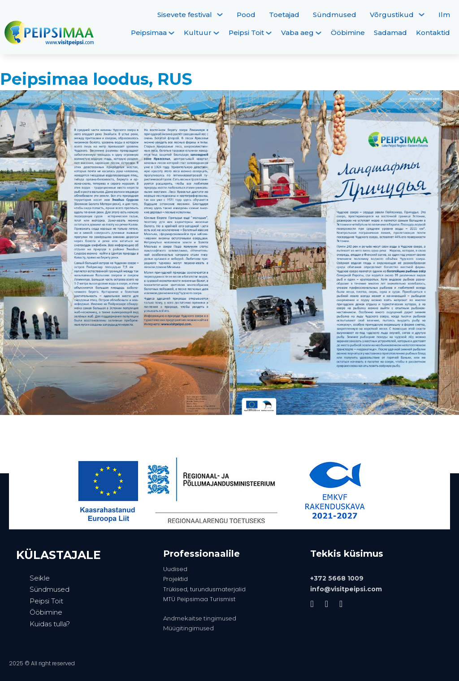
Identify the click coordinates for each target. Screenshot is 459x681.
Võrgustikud (392, 14)
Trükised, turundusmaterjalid (204, 589)
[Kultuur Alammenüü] (216, 33)
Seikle (40, 578)
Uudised (175, 569)
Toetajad (284, 14)
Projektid (175, 579)
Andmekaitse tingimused (199, 618)
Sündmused (334, 14)
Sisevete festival (184, 14)
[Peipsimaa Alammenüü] (171, 33)
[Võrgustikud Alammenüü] (421, 14)
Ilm (444, 14)
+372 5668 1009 (337, 578)
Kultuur (198, 32)
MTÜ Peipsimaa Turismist (199, 599)
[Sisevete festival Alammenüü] (220, 14)
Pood (246, 14)
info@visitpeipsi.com (346, 589)
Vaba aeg (297, 32)
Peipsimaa (149, 32)
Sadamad (390, 32)
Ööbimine (348, 32)
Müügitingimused (188, 628)
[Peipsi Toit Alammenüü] (268, 33)
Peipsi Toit (246, 32)
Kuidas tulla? (50, 624)
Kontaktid (433, 32)
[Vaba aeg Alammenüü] (318, 33)
